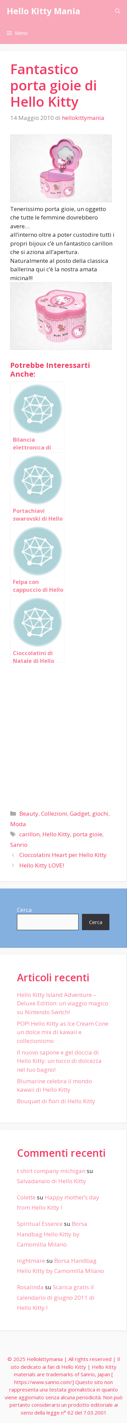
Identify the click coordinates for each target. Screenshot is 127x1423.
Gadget (79, 813)
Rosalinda (30, 1287)
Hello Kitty (56, 834)
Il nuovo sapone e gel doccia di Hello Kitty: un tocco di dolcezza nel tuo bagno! (59, 1060)
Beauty (28, 813)
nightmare (31, 1260)
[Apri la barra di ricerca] (117, 11)
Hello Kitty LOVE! (41, 865)
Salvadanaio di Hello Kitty (51, 1181)
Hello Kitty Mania (43, 11)
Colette (26, 1197)
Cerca (24, 910)
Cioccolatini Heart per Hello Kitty (63, 855)
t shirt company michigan (51, 1171)
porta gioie (87, 834)
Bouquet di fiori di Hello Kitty (56, 1101)
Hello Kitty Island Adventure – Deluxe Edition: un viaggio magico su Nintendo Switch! (62, 1003)
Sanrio (18, 845)
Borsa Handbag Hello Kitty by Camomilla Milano (52, 1234)
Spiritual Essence (40, 1224)
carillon (29, 834)
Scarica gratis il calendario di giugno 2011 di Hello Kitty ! (55, 1297)
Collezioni (54, 813)
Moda (18, 824)
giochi (100, 813)
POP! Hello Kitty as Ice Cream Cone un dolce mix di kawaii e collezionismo (62, 1032)
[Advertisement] (63, 733)
